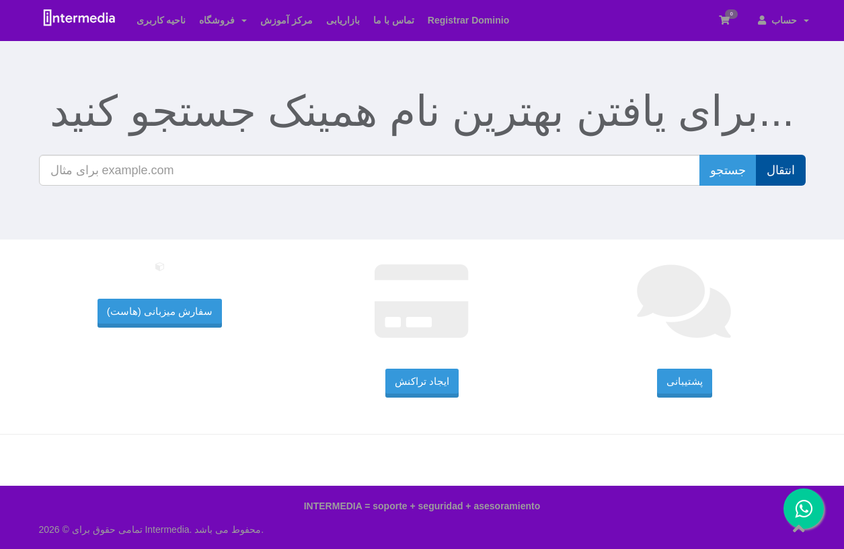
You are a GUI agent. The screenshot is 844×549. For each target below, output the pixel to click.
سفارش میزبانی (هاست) (160, 311)
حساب (783, 20)
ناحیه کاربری (161, 20)
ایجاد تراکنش (422, 381)
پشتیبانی (684, 381)
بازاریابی (343, 20)
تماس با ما (393, 20)
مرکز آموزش (286, 20)
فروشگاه (223, 20)
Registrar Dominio (468, 20)
